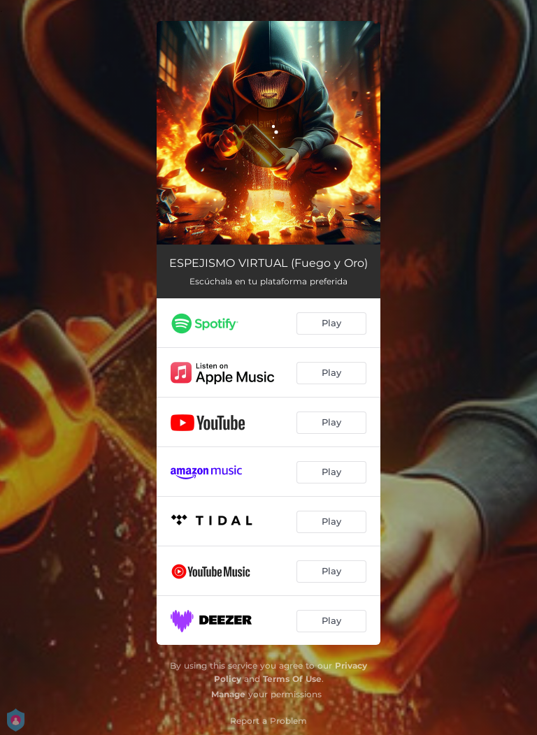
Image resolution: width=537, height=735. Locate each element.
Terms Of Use (292, 679)
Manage (228, 694)
